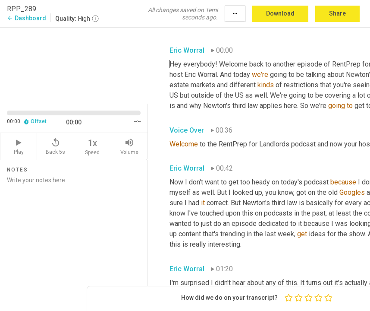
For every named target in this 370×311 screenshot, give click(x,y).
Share (337, 13)
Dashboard (26, 18)
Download (280, 13)
